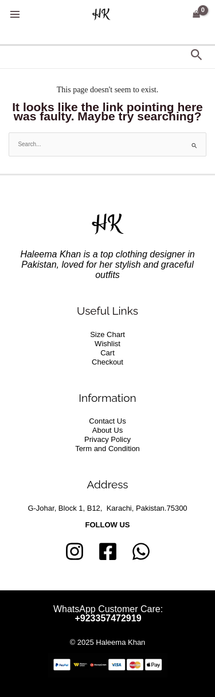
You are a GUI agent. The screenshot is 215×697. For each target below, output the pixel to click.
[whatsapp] (141, 551)
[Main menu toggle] (15, 15)
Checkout (107, 362)
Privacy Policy (107, 439)
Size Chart (107, 334)
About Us (107, 430)
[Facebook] (108, 551)
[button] (196, 55)
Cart (107, 352)
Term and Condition (107, 448)
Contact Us (107, 421)
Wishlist (107, 343)
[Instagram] (74, 551)
